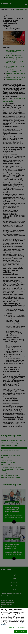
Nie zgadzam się (21, 627)
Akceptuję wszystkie (20, 631)
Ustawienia (11, 627)
